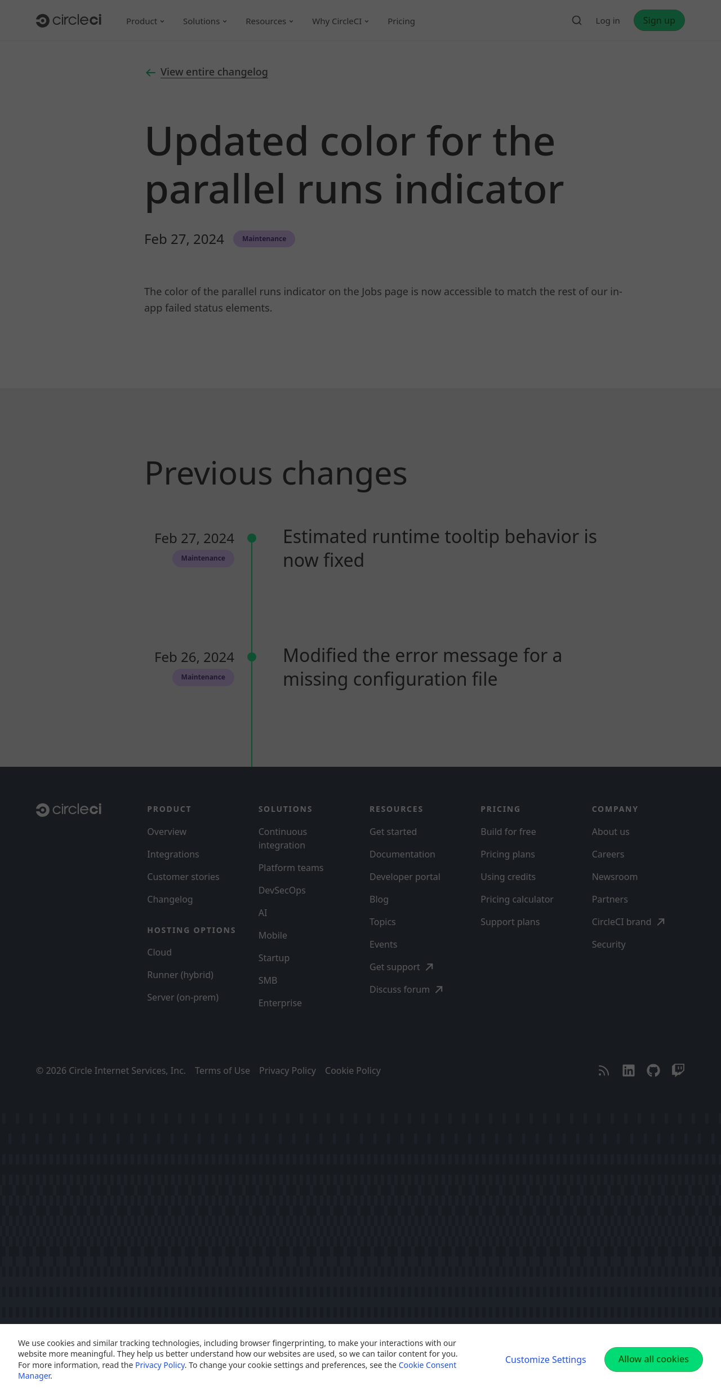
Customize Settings (545, 1359)
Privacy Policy (160, 1365)
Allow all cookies (653, 1359)
